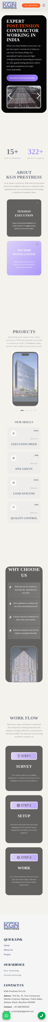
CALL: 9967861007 (31, 5)
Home (7, 945)
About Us (8, 950)
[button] (38, 96)
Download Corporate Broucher (22, 78)
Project (7, 954)
